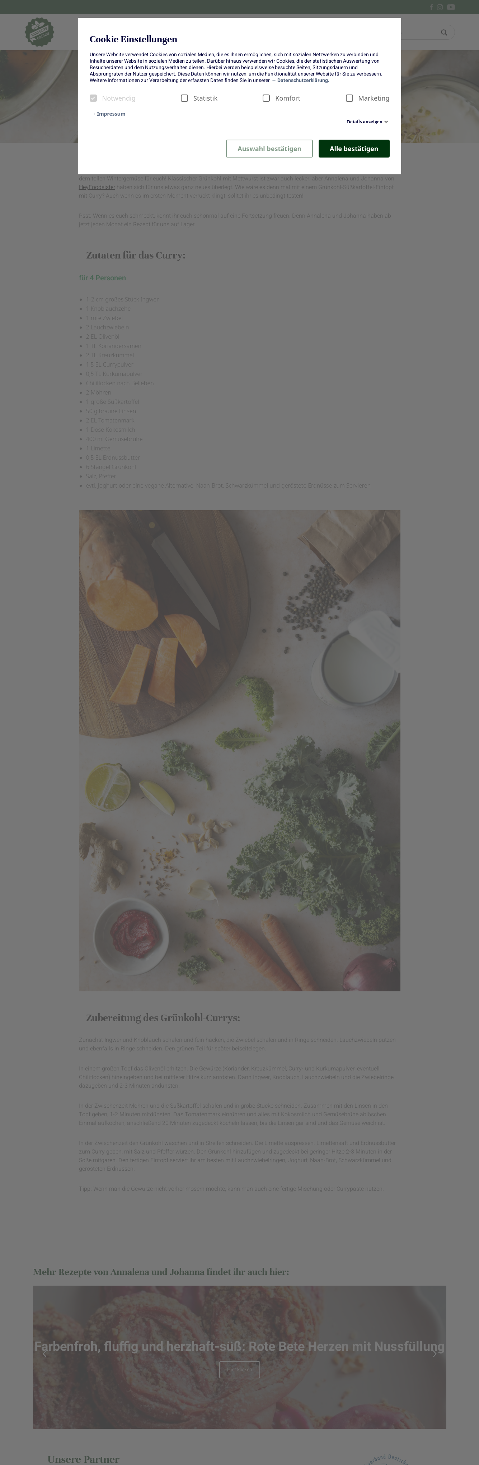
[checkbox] (93, 98)
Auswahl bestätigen (269, 148)
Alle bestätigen (354, 148)
